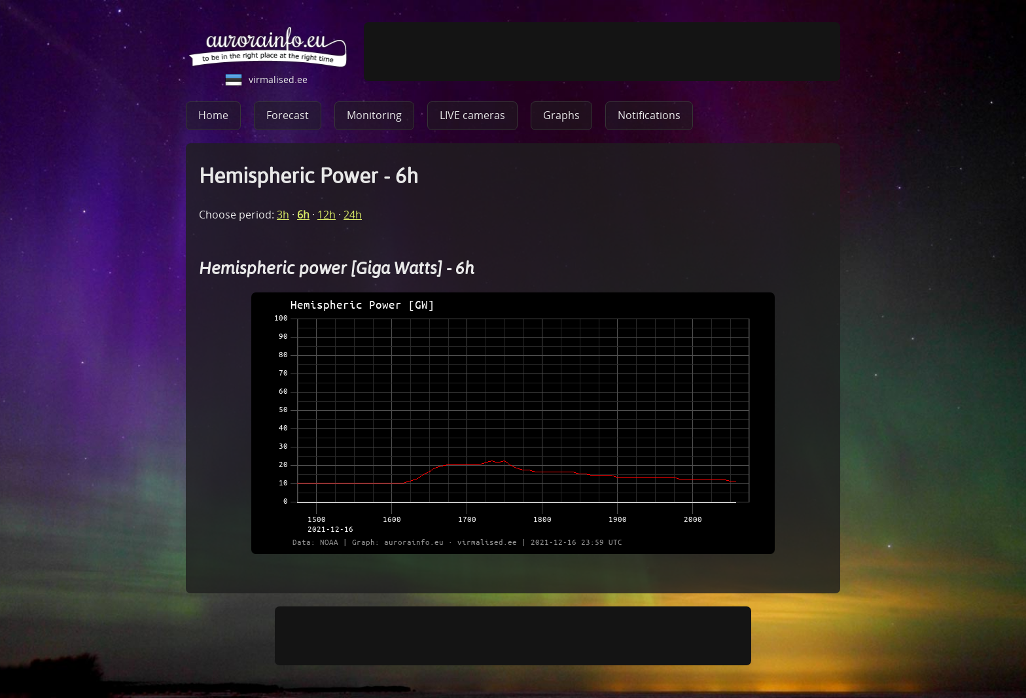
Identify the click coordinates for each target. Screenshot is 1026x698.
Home (213, 115)
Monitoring (374, 115)
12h (326, 214)
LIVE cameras (472, 115)
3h (283, 214)
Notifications (649, 115)
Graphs (561, 115)
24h (353, 214)
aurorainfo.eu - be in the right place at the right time (268, 46)
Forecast (287, 115)
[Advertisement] (602, 51)
